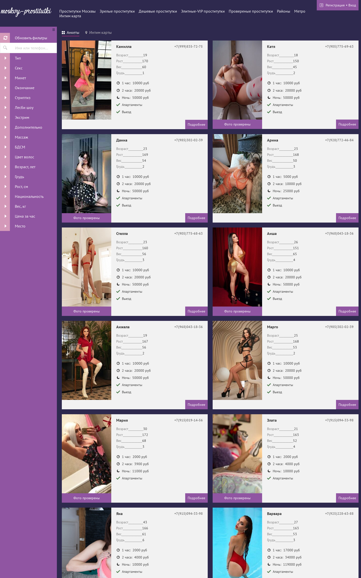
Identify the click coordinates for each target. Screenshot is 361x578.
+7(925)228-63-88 (339, 513)
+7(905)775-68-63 (188, 233)
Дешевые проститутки (158, 11)
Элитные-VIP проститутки (203, 11)
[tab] (70, 33)
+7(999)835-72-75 (188, 46)
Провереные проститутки (251, 11)
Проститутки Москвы (77, 11)
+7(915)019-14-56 (188, 420)
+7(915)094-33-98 (339, 420)
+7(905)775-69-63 (339, 46)
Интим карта (70, 15)
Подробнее (196, 124)
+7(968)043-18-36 (339, 233)
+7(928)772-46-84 (339, 140)
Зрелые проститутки (117, 11)
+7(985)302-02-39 (188, 140)
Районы (283, 11)
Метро (299, 11)
